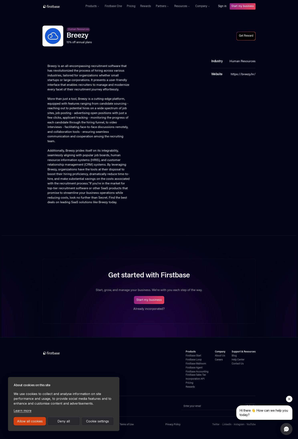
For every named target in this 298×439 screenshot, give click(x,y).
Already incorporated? (149, 309)
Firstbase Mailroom (196, 364)
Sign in (222, 6)
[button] (93, 6)
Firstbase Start (193, 356)
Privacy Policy (172, 424)
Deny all (63, 421)
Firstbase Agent (194, 368)
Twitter (215, 424)
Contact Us (238, 364)
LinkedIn (227, 424)
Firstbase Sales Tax (196, 375)
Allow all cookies (30, 421)
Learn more (22, 411)
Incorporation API (195, 379)
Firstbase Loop (194, 360)
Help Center (238, 360)
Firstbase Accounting (197, 372)
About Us (220, 356)
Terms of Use (127, 424)
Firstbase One (113, 6)
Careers (219, 360)
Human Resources (78, 29)
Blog (234, 356)
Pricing (131, 6)
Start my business (242, 6)
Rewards (145, 6)
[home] (60, 6)
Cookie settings (97, 421)
